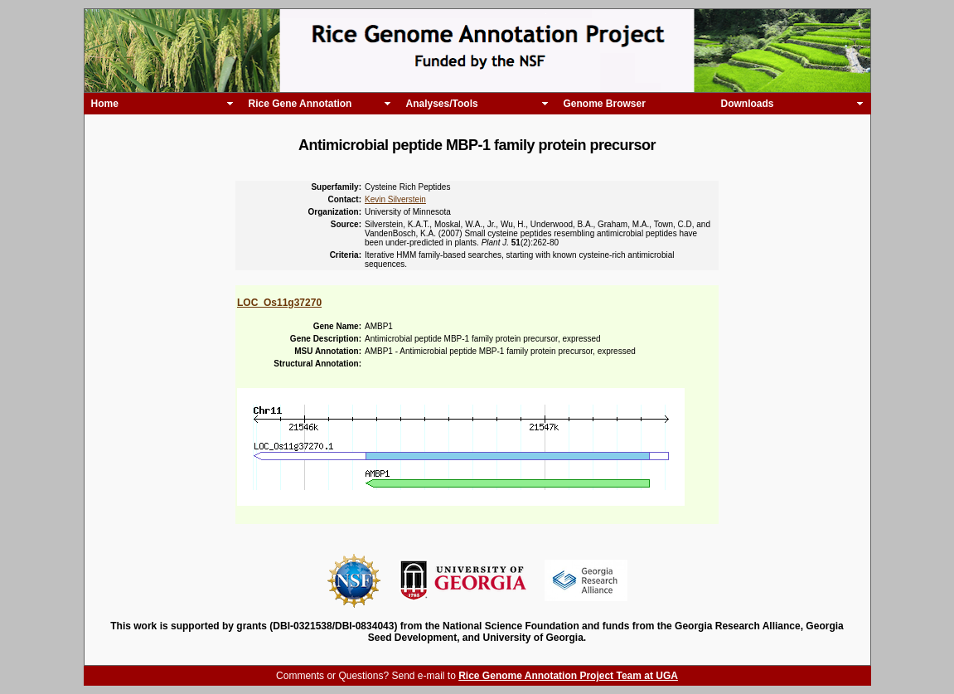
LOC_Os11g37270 (279, 302)
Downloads (747, 103)
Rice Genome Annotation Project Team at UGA (568, 676)
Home (105, 103)
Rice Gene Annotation (300, 103)
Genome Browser (605, 103)
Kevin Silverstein (395, 199)
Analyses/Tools (442, 103)
